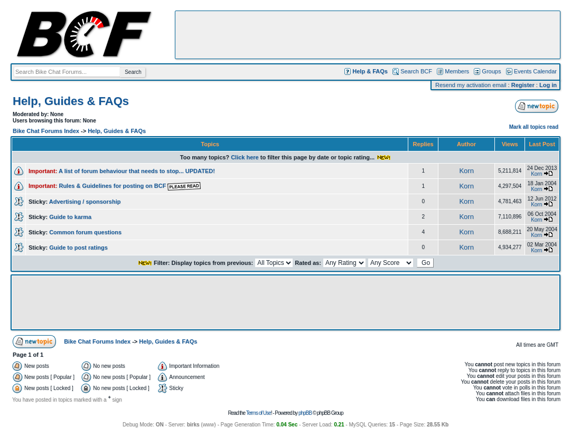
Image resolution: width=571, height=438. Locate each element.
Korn (466, 171)
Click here (245, 157)
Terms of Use (258, 413)
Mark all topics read (533, 127)
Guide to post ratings (78, 247)
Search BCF (416, 71)
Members (457, 71)
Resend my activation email (471, 85)
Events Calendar (535, 71)
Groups (491, 71)
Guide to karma (70, 217)
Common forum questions (85, 232)
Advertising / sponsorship (85, 201)
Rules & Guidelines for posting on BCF (130, 186)
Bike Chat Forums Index (46, 131)
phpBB (305, 413)
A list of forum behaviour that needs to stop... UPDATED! (137, 171)
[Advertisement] (367, 35)
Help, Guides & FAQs (71, 101)
